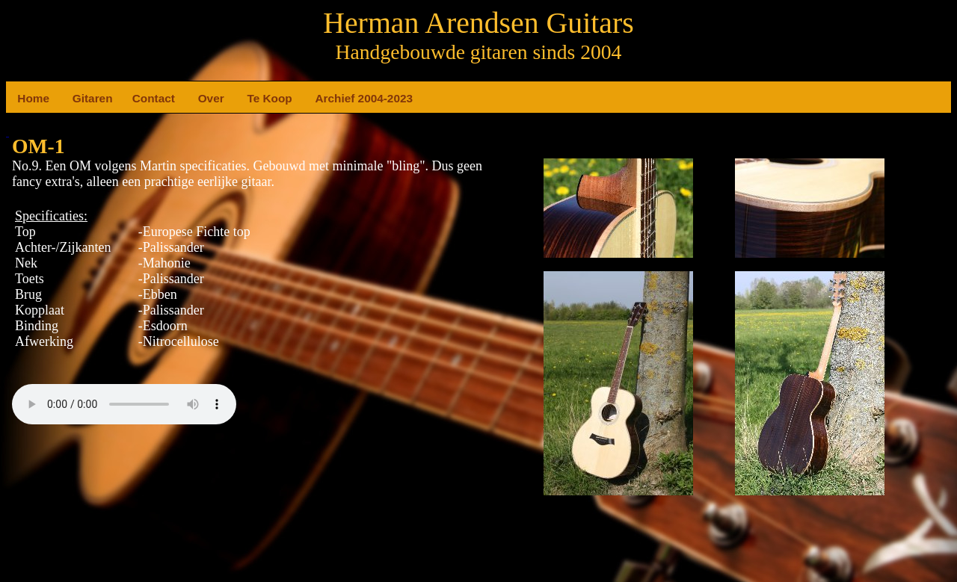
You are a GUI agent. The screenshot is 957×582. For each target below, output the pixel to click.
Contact (138, 98)
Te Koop (253, 98)
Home (23, 98)
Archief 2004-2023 (321, 98)
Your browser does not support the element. (124, 404)
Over (204, 98)
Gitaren (78, 98)
